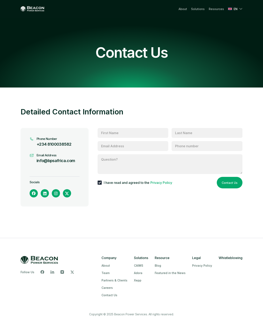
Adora (138, 273)
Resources (216, 9)
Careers (107, 287)
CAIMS (138, 265)
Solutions (198, 9)
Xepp (137, 280)
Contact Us (230, 182)
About (183, 9)
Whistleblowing (230, 258)
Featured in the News (170, 273)
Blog (158, 265)
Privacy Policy (161, 183)
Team (106, 273)
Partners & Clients (114, 280)
